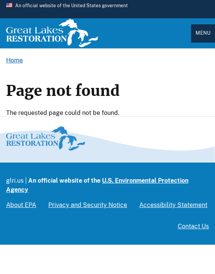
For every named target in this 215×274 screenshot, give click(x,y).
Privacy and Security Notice (87, 205)
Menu (203, 33)
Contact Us (193, 226)
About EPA (21, 205)
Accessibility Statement (173, 205)
